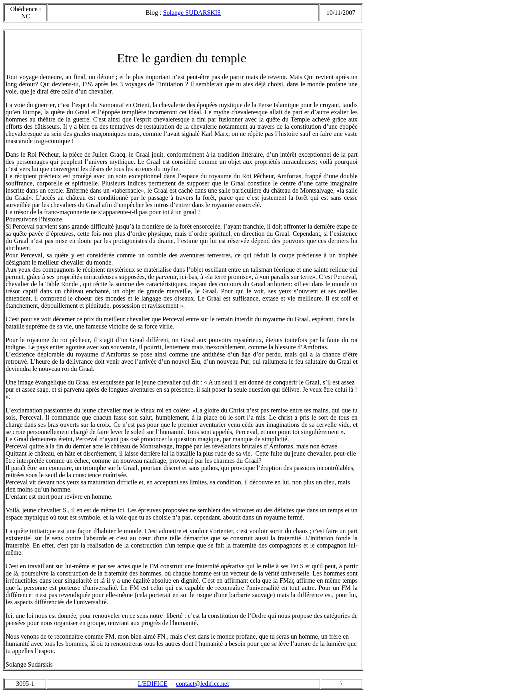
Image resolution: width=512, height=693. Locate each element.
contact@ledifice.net (202, 683)
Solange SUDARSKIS (192, 12)
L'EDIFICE (153, 683)
